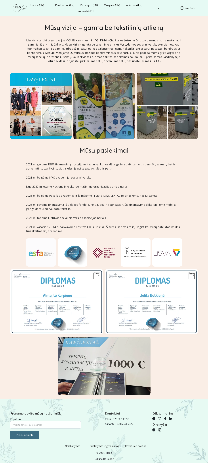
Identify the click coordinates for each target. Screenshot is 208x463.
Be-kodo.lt (108, 459)
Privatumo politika (135, 446)
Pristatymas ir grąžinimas (104, 446)
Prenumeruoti (24, 438)
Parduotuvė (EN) (64, 5)
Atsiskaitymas (72, 446)
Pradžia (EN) (37, 5)
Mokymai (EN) (112, 5)
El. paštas (15, 422)
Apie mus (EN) (134, 5)
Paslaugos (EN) (89, 5)
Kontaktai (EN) (86, 11)
